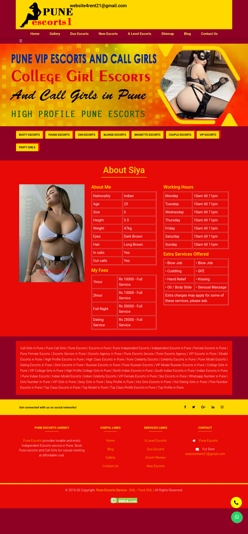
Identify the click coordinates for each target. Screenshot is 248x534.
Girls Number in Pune (35, 382)
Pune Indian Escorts (36, 376)
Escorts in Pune (99, 348)
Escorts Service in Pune (69, 354)
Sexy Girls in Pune (90, 382)
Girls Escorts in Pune (69, 365)
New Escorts (108, 34)
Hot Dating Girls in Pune (190, 382)
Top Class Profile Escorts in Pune (133, 387)
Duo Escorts (79, 34)
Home (37, 33)
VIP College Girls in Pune (46, 370)
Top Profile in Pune (171, 387)
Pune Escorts (77, 348)
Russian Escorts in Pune (103, 365)
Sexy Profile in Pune (119, 382)
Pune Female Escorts (35, 354)
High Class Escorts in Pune (105, 359)
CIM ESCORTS (86, 134)
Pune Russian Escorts (137, 365)
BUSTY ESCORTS (29, 134)
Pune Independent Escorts (131, 348)
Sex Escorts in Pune (173, 376)
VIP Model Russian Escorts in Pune (180, 365)
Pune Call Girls (56, 348)
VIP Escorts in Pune (202, 354)
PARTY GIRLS (27, 147)
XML (132, 490)
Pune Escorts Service (139, 354)
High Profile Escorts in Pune (64, 359)
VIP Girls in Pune (64, 382)
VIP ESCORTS (208, 134)
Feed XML (145, 490)
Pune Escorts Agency (171, 354)
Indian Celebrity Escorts (99, 376)
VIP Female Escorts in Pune (138, 376)
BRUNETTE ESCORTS (147, 134)
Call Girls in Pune (32, 348)
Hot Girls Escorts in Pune (153, 382)
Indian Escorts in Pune (212, 370)
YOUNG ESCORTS (59, 134)
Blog (187, 34)
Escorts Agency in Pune (105, 354)
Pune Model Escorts (212, 359)
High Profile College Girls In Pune (88, 370)
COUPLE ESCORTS (180, 134)
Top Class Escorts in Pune (62, 387)
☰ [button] (20, 41)
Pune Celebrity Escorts (142, 359)
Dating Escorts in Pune (36, 365)
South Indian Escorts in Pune (175, 370)
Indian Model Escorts (66, 376)
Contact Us (209, 34)
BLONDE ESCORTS (114, 134)
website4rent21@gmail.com (98, 5)
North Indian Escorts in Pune (133, 370)
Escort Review (155, 458)
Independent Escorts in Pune (171, 348)
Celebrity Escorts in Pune (178, 359)
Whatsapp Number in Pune (207, 376)
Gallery (55, 34)
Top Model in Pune (95, 387)
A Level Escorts (139, 34)
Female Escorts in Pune (210, 348)
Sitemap (167, 34)
